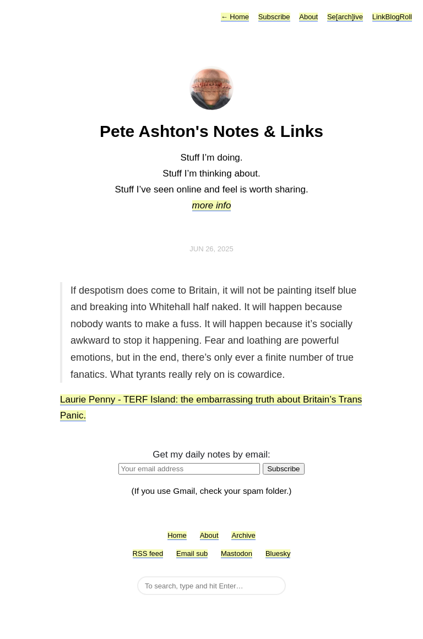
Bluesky (278, 553)
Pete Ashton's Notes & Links (211, 131)
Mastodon (236, 553)
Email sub (192, 553)
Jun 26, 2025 (211, 249)
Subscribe (274, 17)
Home (235, 17)
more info (211, 205)
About (308, 17)
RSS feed (148, 553)
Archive (243, 535)
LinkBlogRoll (392, 17)
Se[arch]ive (345, 17)
